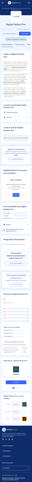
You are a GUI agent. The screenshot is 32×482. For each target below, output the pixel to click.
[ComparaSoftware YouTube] (6, 439)
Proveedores (16, 451)
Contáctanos (16, 456)
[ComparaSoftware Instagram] (12, 439)
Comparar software (10, 34)
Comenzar (16, 195)
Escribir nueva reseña (23, 29)
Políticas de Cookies (20, 477)
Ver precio (25, 33)
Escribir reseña (16, 284)
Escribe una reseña (25, 350)
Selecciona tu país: (7, 463)
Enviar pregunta (16, 263)
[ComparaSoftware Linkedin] (3, 439)
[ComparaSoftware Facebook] (9, 439)
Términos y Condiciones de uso (10, 479)
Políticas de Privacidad (8, 477)
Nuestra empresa (16, 446)
